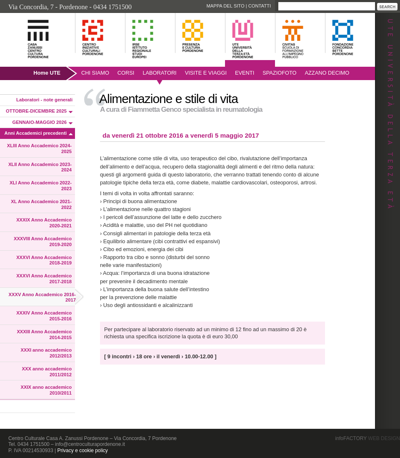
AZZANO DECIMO (327, 73)
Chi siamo (95, 73)
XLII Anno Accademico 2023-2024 (40, 167)
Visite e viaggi (206, 73)
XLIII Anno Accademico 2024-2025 (39, 148)
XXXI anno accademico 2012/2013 (46, 352)
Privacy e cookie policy (82, 450)
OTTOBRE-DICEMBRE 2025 (36, 110)
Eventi (244, 73)
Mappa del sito (225, 5)
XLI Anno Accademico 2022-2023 (41, 185)
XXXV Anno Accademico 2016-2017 (42, 297)
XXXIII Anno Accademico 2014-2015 (44, 334)
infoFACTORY (367, 438)
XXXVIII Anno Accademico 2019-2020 (43, 241)
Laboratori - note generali (44, 99)
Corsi (126, 73)
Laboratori (159, 73)
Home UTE (46, 73)
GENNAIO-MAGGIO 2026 (39, 122)
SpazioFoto (279, 73)
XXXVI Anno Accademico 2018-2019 (44, 260)
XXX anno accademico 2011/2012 (47, 371)
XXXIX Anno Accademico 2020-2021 (44, 222)
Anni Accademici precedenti (36, 133)
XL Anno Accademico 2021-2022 (41, 204)
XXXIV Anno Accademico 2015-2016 (44, 315)
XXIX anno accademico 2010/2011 (46, 390)
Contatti (259, 5)
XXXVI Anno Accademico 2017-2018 (44, 278)
